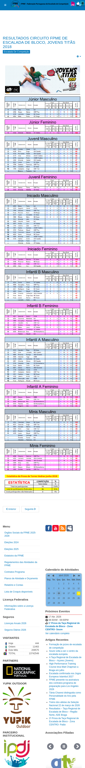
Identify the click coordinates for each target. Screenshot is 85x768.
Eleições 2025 (12, 549)
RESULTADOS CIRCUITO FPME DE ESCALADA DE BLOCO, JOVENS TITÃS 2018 (39, 42)
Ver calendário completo (57, 633)
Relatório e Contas (14, 585)
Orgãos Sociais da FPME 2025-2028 (20, 534)
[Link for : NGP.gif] (21, 671)
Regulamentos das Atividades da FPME (21, 564)
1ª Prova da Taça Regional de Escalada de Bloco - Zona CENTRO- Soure (62, 626)
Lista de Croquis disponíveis (19, 591)
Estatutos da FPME (14, 555)
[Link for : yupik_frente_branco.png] (17, 707)
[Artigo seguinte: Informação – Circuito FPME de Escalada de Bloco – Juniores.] (30, 509)
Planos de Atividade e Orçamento (21, 578)
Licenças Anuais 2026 (15, 623)
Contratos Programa (15, 572)
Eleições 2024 (12, 542)
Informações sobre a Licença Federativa (19, 607)
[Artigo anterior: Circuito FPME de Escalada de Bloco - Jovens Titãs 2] (11, 509)
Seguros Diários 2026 (15, 630)
